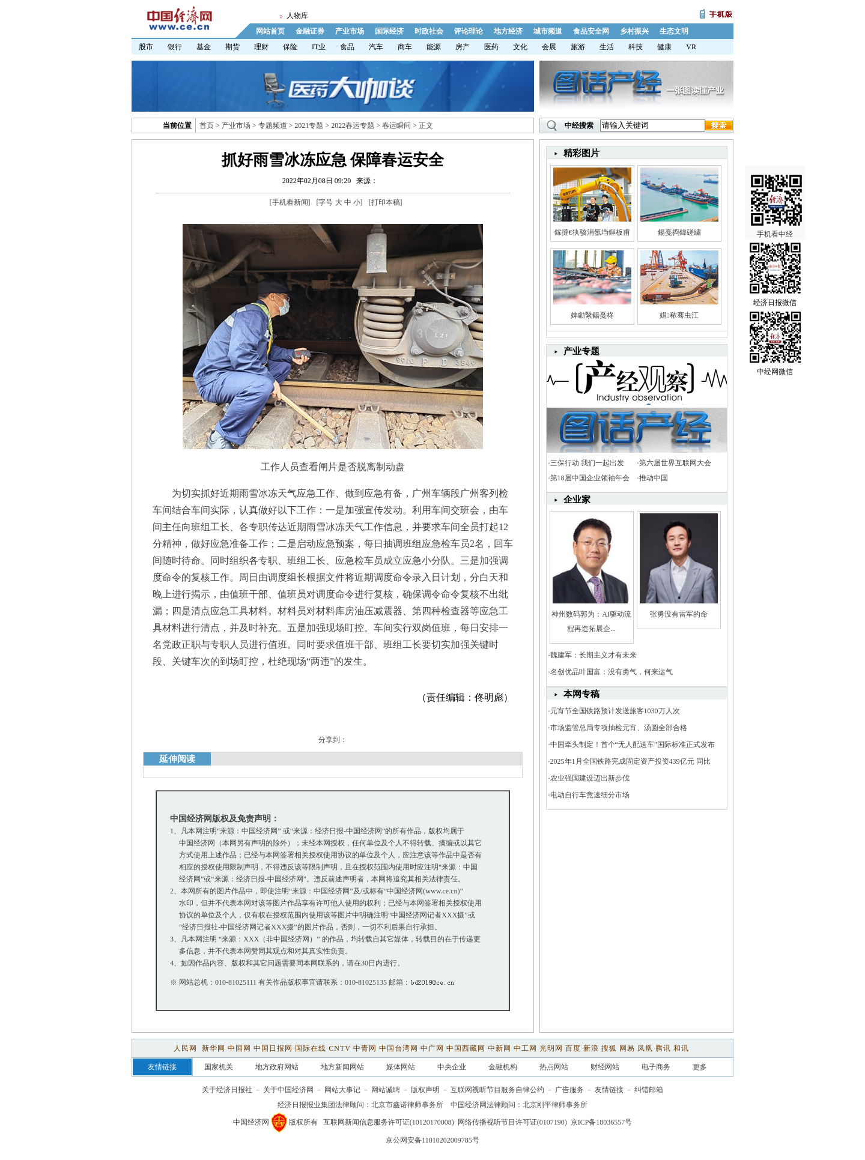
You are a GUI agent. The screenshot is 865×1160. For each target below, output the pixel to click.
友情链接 (609, 1090)
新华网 (213, 1048)
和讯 (681, 1048)
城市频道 (547, 31)
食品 (347, 47)
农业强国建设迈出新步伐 (590, 778)
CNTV (339, 1048)
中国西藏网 (465, 1048)
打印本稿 (385, 202)
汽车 (376, 47)
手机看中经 (776, 181)
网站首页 (270, 31)
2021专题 (308, 125)
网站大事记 (342, 1090)
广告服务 (569, 1090)
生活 (606, 47)
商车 (405, 47)
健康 (664, 47)
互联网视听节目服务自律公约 (497, 1090)
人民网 (186, 1048)
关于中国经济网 (288, 1090)
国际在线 (310, 1048)
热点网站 (553, 1067)
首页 (206, 125)
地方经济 (508, 31)
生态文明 (674, 31)
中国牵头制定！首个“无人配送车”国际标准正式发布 (632, 744)
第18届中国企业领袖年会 (590, 478)
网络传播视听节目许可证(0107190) (512, 1122)
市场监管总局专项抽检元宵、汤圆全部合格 (618, 727)
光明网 (551, 1048)
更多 (700, 1067)
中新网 (499, 1048)
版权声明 (425, 1090)
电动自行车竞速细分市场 (590, 795)
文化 (520, 47)
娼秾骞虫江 (679, 315)
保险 (290, 47)
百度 (573, 1048)
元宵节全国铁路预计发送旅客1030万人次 (615, 711)
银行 (175, 47)
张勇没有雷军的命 (679, 614)
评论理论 (468, 31)
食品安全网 (591, 31)
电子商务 (656, 1067)
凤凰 (645, 1048)
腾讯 (663, 1048)
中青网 (365, 1048)
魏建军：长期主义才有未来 (593, 655)
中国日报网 (273, 1048)
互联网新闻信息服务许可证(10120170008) (388, 1122)
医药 (491, 47)
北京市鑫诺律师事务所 (407, 1105)
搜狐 (609, 1048)
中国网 (239, 1048)
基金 (203, 47)
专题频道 (272, 125)
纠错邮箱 (648, 1090)
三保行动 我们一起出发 (587, 463)
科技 (635, 47)
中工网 (525, 1048)
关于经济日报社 (227, 1090)
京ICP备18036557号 (602, 1122)
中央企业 (451, 1067)
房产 (462, 47)
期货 (232, 47)
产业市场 (349, 31)
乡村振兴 (634, 31)
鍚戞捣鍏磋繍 (679, 232)
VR (691, 47)
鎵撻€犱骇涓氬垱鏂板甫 (592, 232)
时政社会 (428, 31)
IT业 (319, 47)
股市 (146, 47)
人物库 (297, 15)
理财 (261, 47)
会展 (549, 47)
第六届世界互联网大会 (675, 463)
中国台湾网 (398, 1048)
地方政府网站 (277, 1067)
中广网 (432, 1048)
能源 (433, 47)
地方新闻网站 (342, 1067)
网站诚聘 (385, 1090)
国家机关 (218, 1067)
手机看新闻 (290, 202)
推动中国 (653, 478)
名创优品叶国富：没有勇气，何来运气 (611, 672)
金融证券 (310, 31)
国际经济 (389, 31)
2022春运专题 (352, 125)
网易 (627, 1048)
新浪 (591, 1048)
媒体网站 (400, 1067)
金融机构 (502, 1067)
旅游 (578, 47)
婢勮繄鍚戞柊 (592, 315)
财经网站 (604, 1067)
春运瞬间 (396, 125)
